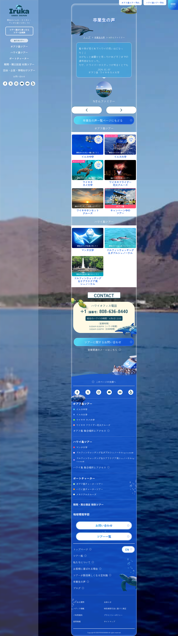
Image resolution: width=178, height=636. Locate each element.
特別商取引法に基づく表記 (115, 608)
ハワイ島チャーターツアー (89, 489)
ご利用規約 (77, 615)
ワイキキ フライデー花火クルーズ (93, 425)
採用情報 (77, 621)
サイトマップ (109, 621)
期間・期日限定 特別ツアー (19, 64)
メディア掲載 (78, 608)
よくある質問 (78, 602)
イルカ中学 (81, 409)
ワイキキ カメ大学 (85, 419)
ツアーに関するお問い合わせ (102, 342)
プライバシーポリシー (113, 615)
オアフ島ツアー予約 (130, 2)
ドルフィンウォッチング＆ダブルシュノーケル (104, 452)
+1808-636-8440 (104, 311)
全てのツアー (19, 40)
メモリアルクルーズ (86, 494)
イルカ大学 (81, 414)
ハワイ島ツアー (19, 52)
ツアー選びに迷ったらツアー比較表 (19, 31)
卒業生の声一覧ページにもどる (103, 120)
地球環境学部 (81, 514)
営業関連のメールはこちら (102, 350)
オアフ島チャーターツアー (89, 483)
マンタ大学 (81, 447)
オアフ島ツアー (19, 46)
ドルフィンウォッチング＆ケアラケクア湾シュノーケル (105, 459)
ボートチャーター (19, 58)
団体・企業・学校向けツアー (19, 70)
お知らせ (107, 602)
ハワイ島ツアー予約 (155, 2)
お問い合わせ (19, 76)
